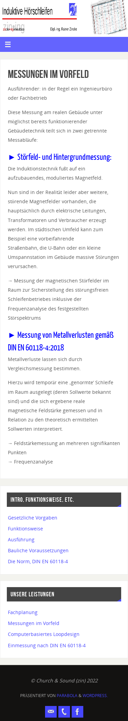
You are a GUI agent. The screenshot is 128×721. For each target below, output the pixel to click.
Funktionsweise (25, 528)
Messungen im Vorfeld (33, 623)
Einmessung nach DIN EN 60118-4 (47, 645)
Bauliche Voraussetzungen (38, 550)
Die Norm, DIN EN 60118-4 (38, 561)
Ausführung (21, 539)
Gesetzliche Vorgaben (32, 517)
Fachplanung (23, 612)
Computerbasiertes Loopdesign (44, 634)
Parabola (67, 695)
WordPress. (95, 695)
